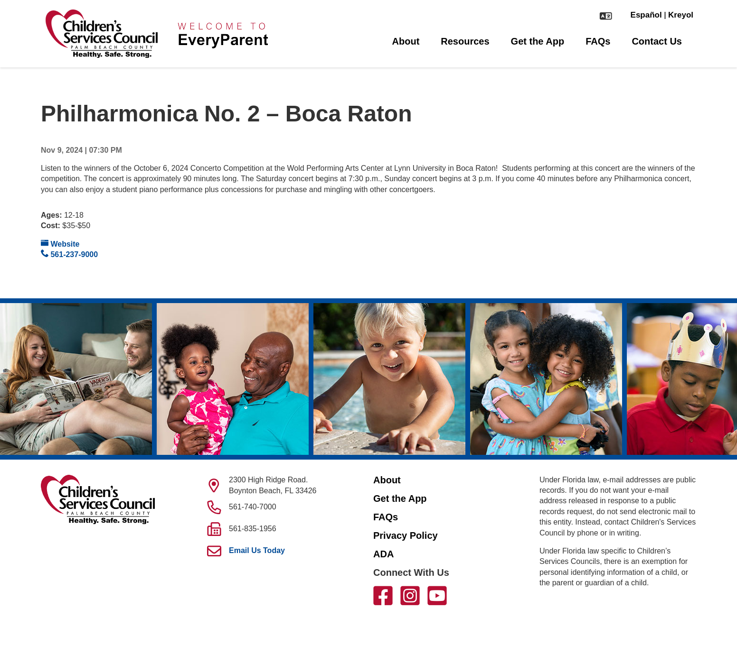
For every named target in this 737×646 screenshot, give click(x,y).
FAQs (598, 41)
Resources (465, 41)
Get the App (538, 41)
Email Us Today (257, 550)
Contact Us (657, 41)
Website (60, 243)
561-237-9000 (69, 253)
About (406, 41)
